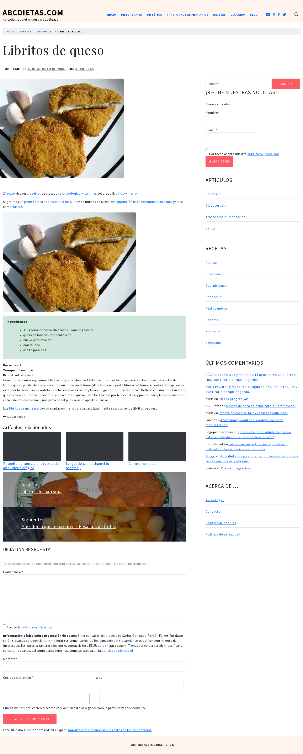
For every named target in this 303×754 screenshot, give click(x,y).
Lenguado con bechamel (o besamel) (87, 465)
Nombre (10, 659)
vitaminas (89, 193)
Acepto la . (29, 627)
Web (99, 677)
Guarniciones (216, 285)
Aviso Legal (215, 500)
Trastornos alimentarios (187, 14)
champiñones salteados (154, 202)
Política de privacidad (223, 534)
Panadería (214, 297)
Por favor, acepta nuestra (242, 154)
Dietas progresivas (234, 399)
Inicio (111, 14)
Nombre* (230, 117)
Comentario (13, 572)
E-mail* (230, 135)
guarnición (124, 202)
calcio (120, 193)
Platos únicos (217, 308)
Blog (254, 14)
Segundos (16, 417)
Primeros (213, 331)
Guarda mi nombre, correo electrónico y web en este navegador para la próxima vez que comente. (75, 708)
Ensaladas (214, 274)
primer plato (33, 202)
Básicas (212, 262)
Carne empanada (141, 463)
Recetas (219, 14)
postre (17, 207)
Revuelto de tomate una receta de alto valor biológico (31, 465)
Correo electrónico (18, 677)
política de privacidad (37, 627)
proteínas (33, 193)
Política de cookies (221, 523)
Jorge (210, 456)
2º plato (9, 193)
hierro (132, 193)
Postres (212, 320)
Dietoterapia (131, 14)
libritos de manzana (24, 408)
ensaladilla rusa (59, 202)
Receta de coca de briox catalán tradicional (261, 406)
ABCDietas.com (33, 12)
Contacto (213, 511)
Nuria (210, 387)
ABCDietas (84, 69)
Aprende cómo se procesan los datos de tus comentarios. (110, 730)
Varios (211, 228)
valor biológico (69, 193)
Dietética (154, 14)
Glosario (237, 14)
